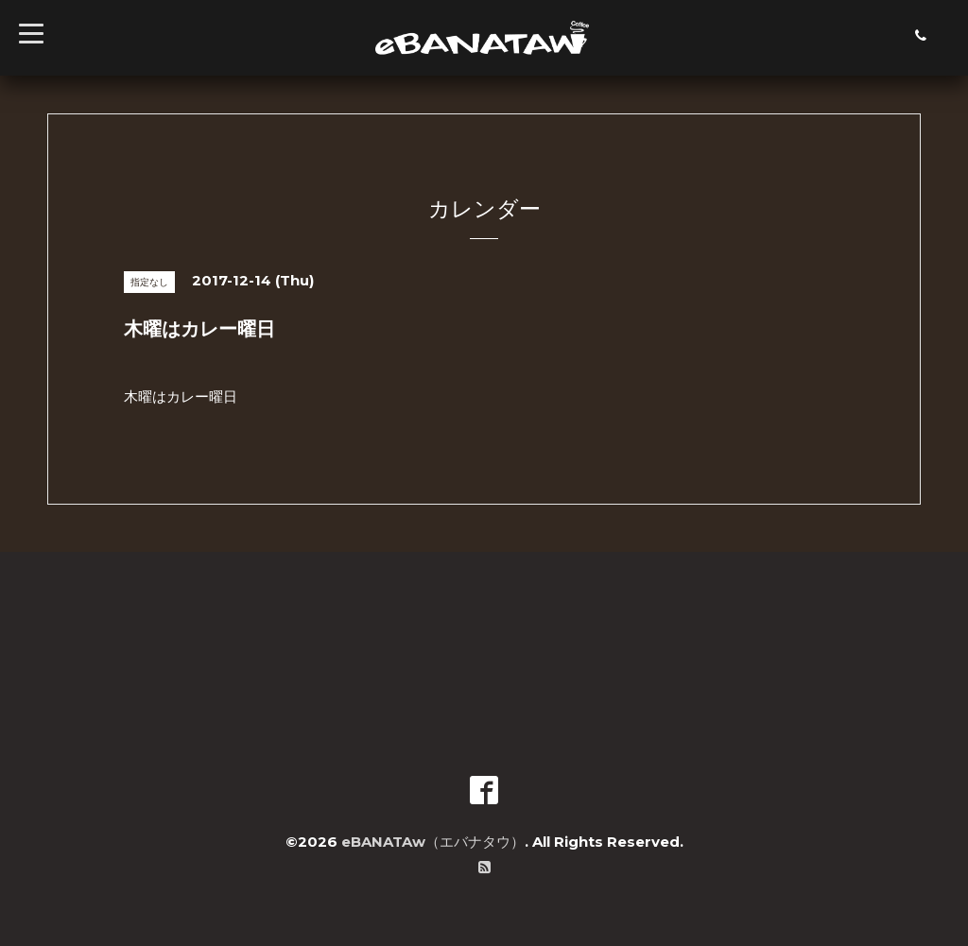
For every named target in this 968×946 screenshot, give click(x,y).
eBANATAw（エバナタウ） (433, 842)
